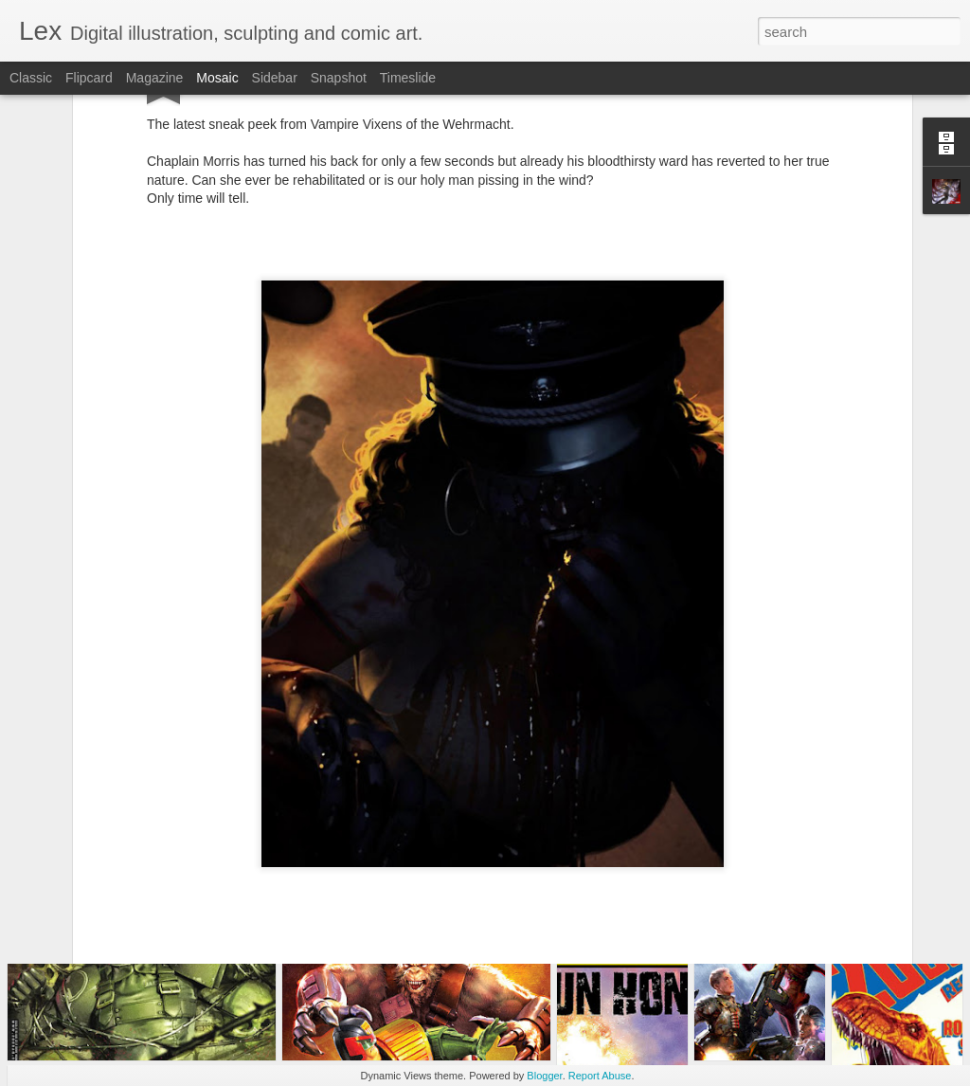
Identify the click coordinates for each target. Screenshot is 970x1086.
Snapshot (339, 77)
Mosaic (217, 77)
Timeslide (408, 77)
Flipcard (89, 77)
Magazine (155, 77)
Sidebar (274, 77)
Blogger (544, 1075)
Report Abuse (600, 1075)
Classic (30, 77)
